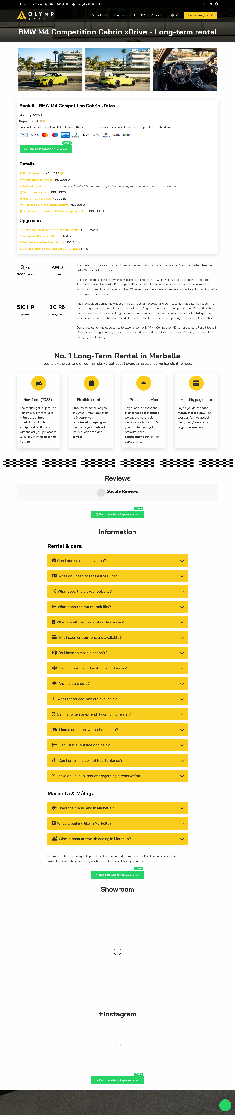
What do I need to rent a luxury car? (85, 555)
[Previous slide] (19, 69)
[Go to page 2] (117, 88)
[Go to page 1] (115, 88)
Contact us (158, 15)
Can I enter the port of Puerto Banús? (87, 739)
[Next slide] (215, 69)
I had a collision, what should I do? (85, 708)
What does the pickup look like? (82, 570)
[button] (225, 1105)
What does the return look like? (81, 585)
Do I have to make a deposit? (80, 631)
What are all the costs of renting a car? (88, 601)
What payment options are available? (87, 616)
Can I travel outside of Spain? (81, 724)
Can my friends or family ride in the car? (89, 647)
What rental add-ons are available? (84, 677)
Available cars (100, 15)
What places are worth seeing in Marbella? (91, 817)
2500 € (32, 121)
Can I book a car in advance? (79, 539)
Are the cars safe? (71, 662)
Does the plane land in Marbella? (83, 787)
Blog (180, 1103)
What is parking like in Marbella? (82, 802)
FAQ (143, 15)
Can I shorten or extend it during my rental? (91, 693)
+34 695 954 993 (57, 4)
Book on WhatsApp (48, 148)
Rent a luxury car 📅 (117, 974)
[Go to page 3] (120, 88)
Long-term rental (124, 15)
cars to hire (191, 1046)
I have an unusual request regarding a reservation (96, 754)
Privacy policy (211, 1103)
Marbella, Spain (31, 4)
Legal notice (193, 1103)
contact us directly (167, 1050)
